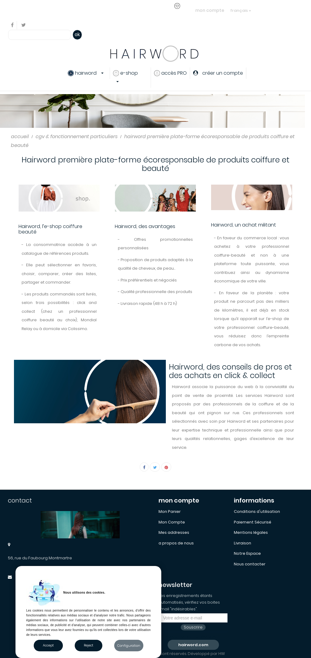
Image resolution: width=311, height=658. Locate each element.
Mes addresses (174, 532)
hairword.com (193, 645)
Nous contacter (249, 564)
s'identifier (111, 10)
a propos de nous (176, 543)
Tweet (155, 467)
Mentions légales (251, 532)
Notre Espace (247, 553)
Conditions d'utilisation (257, 511)
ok (77, 34)
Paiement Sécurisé (252, 522)
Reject (88, 645)
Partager (144, 467)
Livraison (242, 543)
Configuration (128, 645)
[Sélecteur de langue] (240, 7)
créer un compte (145, 10)
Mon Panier (170, 511)
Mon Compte (172, 522)
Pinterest (166, 467)
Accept (48, 645)
